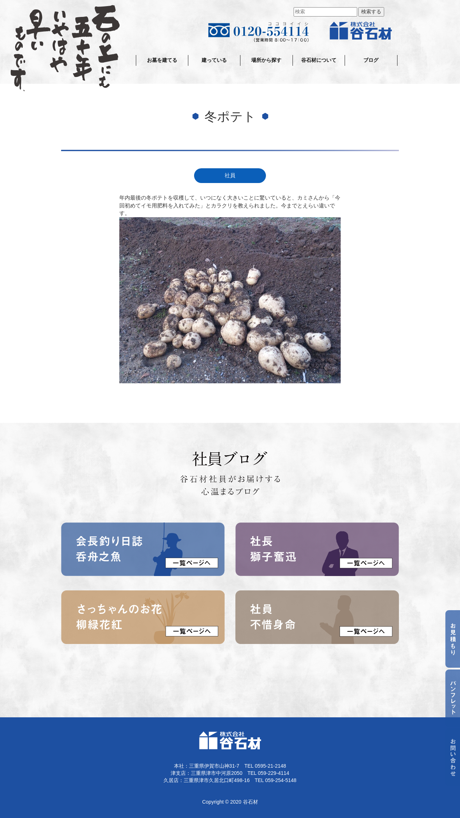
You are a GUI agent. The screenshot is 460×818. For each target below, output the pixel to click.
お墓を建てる (162, 60)
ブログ (370, 60)
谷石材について (318, 60)
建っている (214, 60)
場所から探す (266, 60)
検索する (371, 11)
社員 (230, 175)
